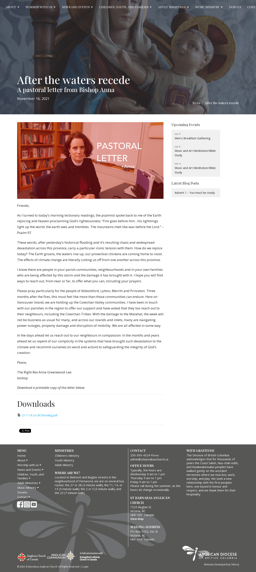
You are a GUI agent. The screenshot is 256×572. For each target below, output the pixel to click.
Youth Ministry (64, 460)
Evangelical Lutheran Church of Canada (90, 556)
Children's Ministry (67, 455)
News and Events (77, 7)
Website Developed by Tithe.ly (221, 564)
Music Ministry (209, 7)
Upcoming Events (186, 124)
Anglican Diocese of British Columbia (211, 554)
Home (21, 455)
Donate (235, 7)
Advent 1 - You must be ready (195, 193)
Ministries (64, 451)
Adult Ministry (64, 465)
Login (85, 566)
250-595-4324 (140, 455)
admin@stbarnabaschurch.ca (149, 459)
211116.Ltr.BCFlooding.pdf (37, 415)
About (13, 7)
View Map (137, 519)
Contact (23, 497)
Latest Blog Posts (185, 183)
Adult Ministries (173, 7)
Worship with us (41, 7)
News (196, 103)
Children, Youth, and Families (125, 7)
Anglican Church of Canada (31, 556)
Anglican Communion (61, 555)
